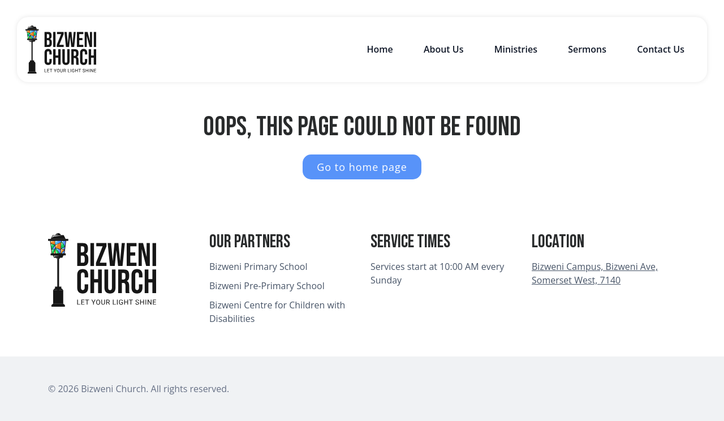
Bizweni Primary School (258, 266)
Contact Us (660, 49)
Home (380, 49)
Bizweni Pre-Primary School (267, 286)
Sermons (587, 49)
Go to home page (362, 167)
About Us (444, 49)
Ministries (515, 49)
